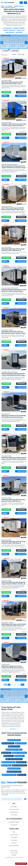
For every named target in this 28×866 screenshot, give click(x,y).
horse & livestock (9, 30)
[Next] (26, 42)
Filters (5, 51)
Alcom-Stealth (6, 414)
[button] (21, 2)
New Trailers (14, 807)
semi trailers (9, 32)
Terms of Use (14, 853)
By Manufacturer (14, 812)
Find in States (14, 815)
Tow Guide (14, 840)
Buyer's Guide (14, 835)
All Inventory (7, 28)
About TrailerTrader (14, 845)
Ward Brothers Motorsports (10, 164)
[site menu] (17, 2)
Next (22, 684)
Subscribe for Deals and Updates (12, 799)
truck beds (19, 32)
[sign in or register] (25, 2)
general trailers (18, 28)
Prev (5, 684)
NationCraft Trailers (7, 330)
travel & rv (20, 30)
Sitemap (14, 855)
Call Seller (6, 92)
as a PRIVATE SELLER (14, 822)
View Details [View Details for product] (21, 92)
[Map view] (14, 51)
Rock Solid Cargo (6, 80)
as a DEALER (14, 825)
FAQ (14, 832)
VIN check (14, 843)
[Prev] (1, 42)
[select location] (21, 2)
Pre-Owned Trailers (14, 809)
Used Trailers (14, 837)
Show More (14, 729)
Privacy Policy (14, 851)
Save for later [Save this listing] (21, 96)
